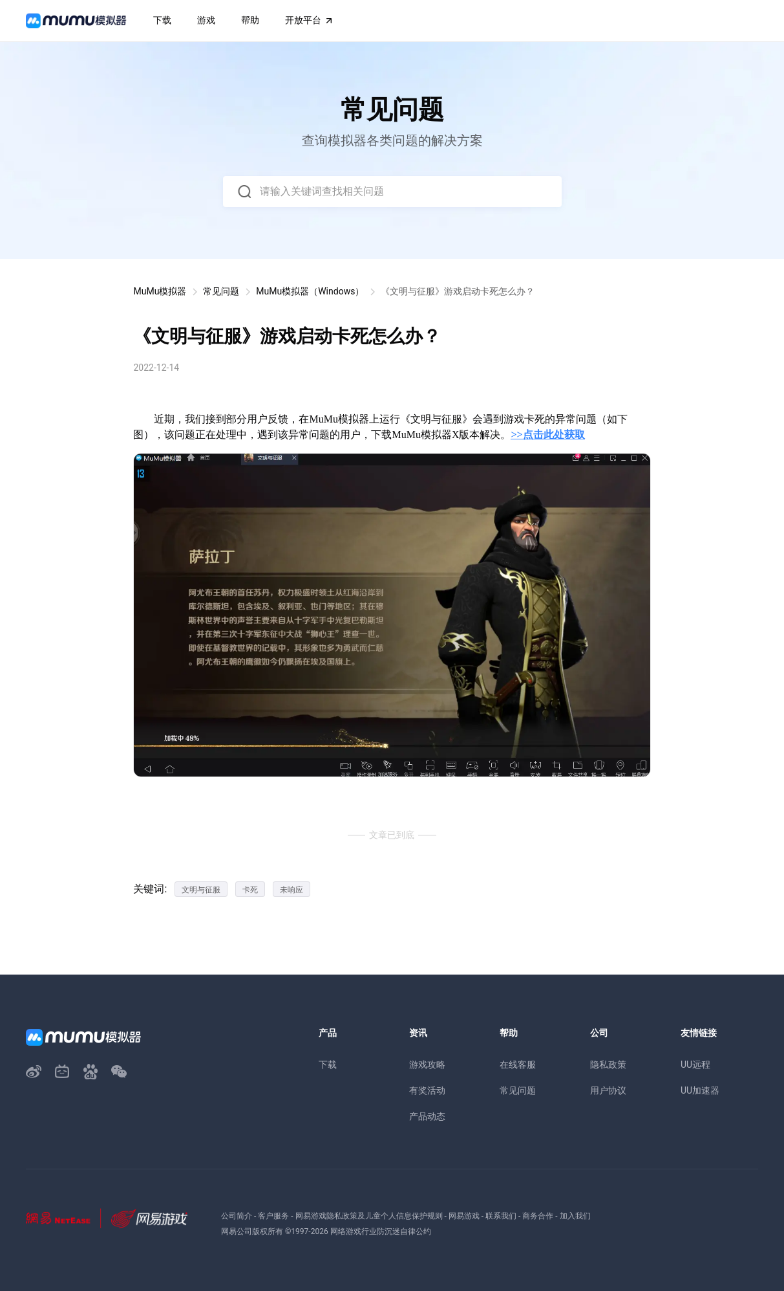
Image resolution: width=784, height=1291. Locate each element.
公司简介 (236, 1215)
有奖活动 (427, 1090)
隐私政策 (608, 1064)
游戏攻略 (427, 1064)
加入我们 (575, 1215)
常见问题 (221, 291)
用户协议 (608, 1090)
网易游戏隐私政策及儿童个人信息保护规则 (369, 1215)
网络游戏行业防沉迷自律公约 (380, 1231)
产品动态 (427, 1116)
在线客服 (518, 1064)
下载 (328, 1064)
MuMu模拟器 (159, 291)
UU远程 (695, 1064)
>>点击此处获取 (547, 434)
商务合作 (537, 1215)
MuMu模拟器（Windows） (310, 291)
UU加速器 (700, 1090)
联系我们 (500, 1215)
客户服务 (273, 1215)
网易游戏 (464, 1215)
